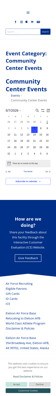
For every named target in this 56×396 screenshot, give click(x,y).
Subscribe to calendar (26, 181)
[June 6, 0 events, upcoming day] (47, 155)
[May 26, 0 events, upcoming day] (21, 149)
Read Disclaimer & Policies (28, 376)
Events (15, 96)
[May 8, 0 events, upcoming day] (41, 130)
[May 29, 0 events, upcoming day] (41, 149)
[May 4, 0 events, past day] (15, 130)
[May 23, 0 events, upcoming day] (47, 142)
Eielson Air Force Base (21, 313)
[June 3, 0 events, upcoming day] (28, 155)
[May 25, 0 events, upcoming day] (15, 149)
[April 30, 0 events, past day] (34, 123)
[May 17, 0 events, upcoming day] (9, 142)
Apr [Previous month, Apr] (8, 172)
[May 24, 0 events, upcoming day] (9, 149)
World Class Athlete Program (25, 323)
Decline (39, 384)
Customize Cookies (28, 390)
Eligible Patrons (16, 289)
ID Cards (12, 299)
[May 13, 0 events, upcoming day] (28, 136)
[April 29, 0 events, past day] (28, 123)
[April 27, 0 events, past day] (15, 123)
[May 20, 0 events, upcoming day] (28, 142)
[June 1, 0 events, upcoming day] (15, 155)
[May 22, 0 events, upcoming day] (41, 142)
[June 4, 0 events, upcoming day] (34, 155)
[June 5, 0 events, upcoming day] (41, 155)
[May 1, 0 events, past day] (41, 123)
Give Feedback (28, 258)
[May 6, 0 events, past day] (28, 130)
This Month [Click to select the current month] (28, 172)
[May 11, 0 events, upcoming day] (15, 136)
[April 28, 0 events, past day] (21, 123)
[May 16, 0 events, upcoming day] (47, 136)
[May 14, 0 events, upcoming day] (34, 136)
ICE (8, 304)
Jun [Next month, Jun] (47, 172)
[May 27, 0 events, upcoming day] (28, 149)
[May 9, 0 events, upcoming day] (47, 130)
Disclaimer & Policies (20, 328)
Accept (16, 384)
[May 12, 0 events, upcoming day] (21, 136)
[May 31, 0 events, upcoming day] (9, 155)
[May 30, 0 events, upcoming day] (47, 149)
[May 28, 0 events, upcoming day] (34, 149)
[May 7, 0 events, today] (34, 130)
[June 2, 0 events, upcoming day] (21, 155)
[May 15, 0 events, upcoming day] (41, 136)
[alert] (28, 163)
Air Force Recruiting (19, 284)
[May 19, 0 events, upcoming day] (21, 142)
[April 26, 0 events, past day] (9, 123)
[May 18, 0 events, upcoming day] (15, 142)
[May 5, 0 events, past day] (21, 130)
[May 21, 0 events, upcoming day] (34, 142)
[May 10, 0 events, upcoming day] (9, 136)
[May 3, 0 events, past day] (9, 130)
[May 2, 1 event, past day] (47, 123)
